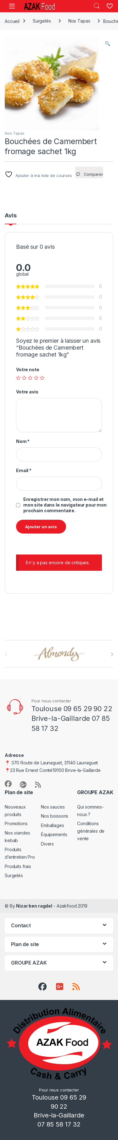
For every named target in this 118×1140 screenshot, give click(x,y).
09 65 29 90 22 (88, 709)
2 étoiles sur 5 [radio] (24, 378)
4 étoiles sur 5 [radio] (36, 378)
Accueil (12, 20)
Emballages (52, 825)
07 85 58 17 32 (59, 1124)
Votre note (27, 369)
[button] (107, 43)
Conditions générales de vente (90, 831)
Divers (47, 843)
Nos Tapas (79, 20)
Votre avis (27, 391)
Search (96, 6)
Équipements (54, 834)
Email (23, 470)
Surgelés (42, 20)
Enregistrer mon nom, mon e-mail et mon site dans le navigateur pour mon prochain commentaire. (65, 505)
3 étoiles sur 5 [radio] (30, 378)
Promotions (16, 823)
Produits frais (18, 866)
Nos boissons (54, 816)
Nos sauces (53, 806)
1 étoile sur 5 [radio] (18, 378)
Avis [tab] (10, 216)
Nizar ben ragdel (34, 905)
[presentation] (111, 654)
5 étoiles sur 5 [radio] (42, 378)
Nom (23, 441)
